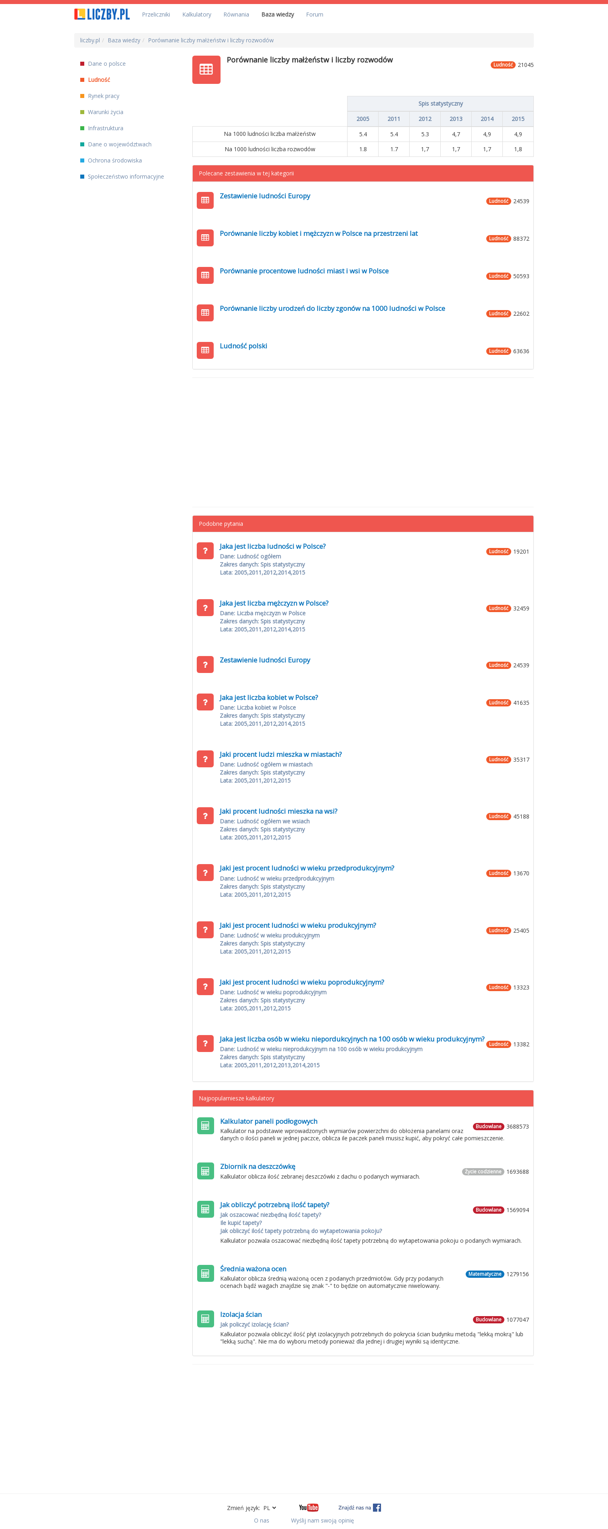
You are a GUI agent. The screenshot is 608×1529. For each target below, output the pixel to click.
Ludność (95, 79)
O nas (261, 1520)
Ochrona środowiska (111, 160)
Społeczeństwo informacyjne (122, 176)
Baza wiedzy (277, 14)
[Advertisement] (363, 442)
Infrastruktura (101, 128)
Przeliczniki (156, 14)
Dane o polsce (103, 63)
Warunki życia (101, 112)
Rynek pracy (99, 96)
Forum (314, 14)
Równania (236, 14)
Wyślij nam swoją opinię (322, 1520)
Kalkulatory (196, 14)
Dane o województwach (116, 144)
